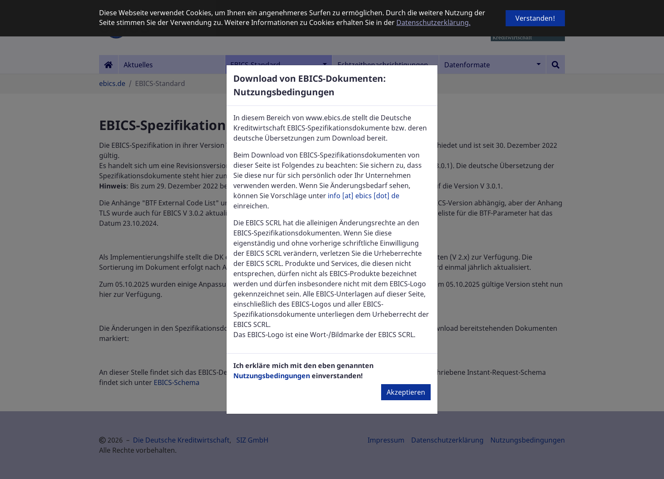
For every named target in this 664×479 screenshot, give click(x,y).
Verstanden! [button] (535, 18)
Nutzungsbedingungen (271, 375)
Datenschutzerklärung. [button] (433, 22)
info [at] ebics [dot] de (363, 195)
